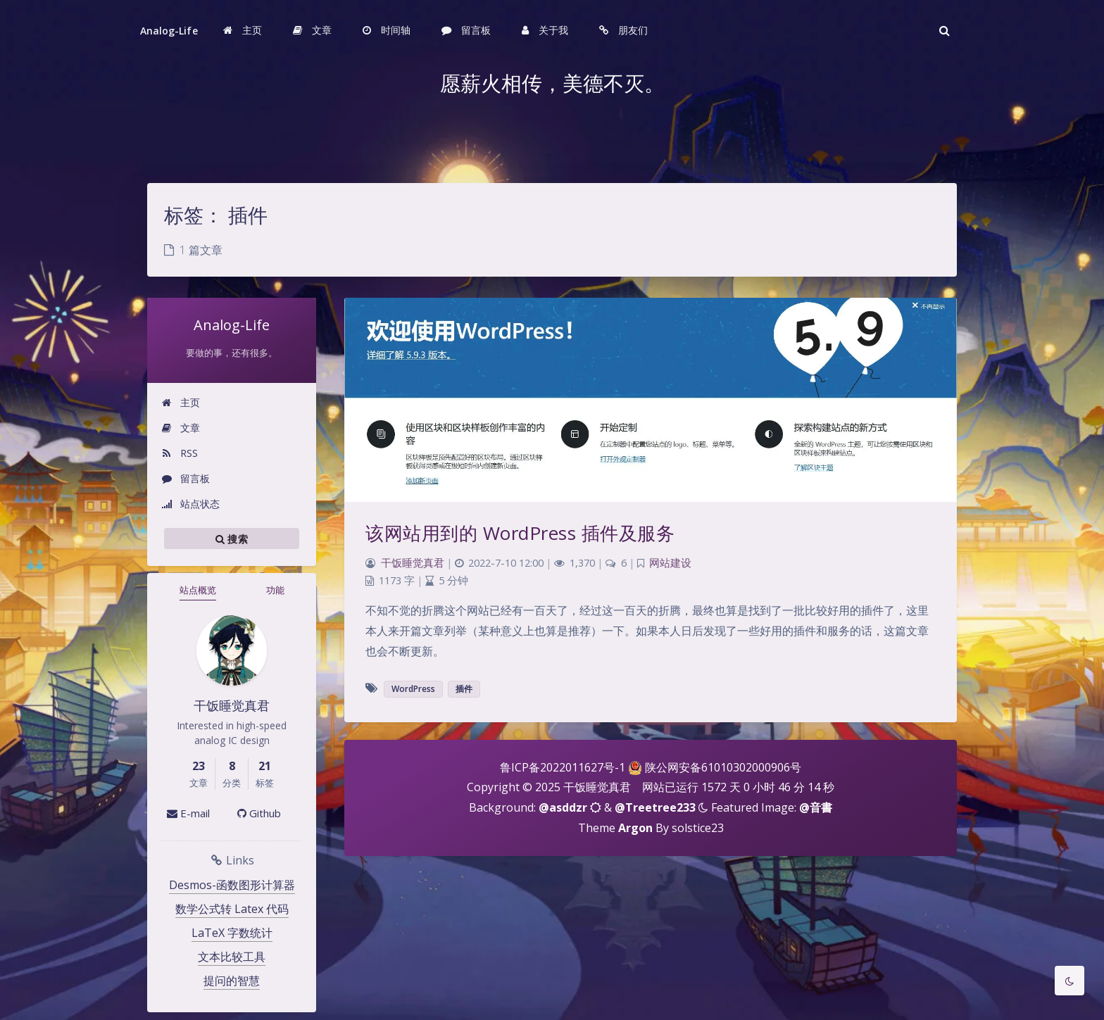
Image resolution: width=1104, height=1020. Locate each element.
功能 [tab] (275, 590)
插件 (464, 689)
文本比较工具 (231, 956)
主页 (180, 402)
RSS (179, 453)
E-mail (188, 813)
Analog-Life (169, 30)
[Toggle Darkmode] (1069, 980)
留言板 (185, 478)
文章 (180, 427)
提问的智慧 (231, 980)
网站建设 (670, 562)
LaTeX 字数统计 (232, 932)
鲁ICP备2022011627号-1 (562, 767)
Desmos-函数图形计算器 (232, 885)
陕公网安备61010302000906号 (723, 767)
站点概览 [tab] (198, 590)
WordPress (413, 689)
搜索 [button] (231, 538)
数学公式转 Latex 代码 (232, 909)
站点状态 (190, 503)
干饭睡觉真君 (412, 562)
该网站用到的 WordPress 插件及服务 (520, 533)
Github (259, 813)
